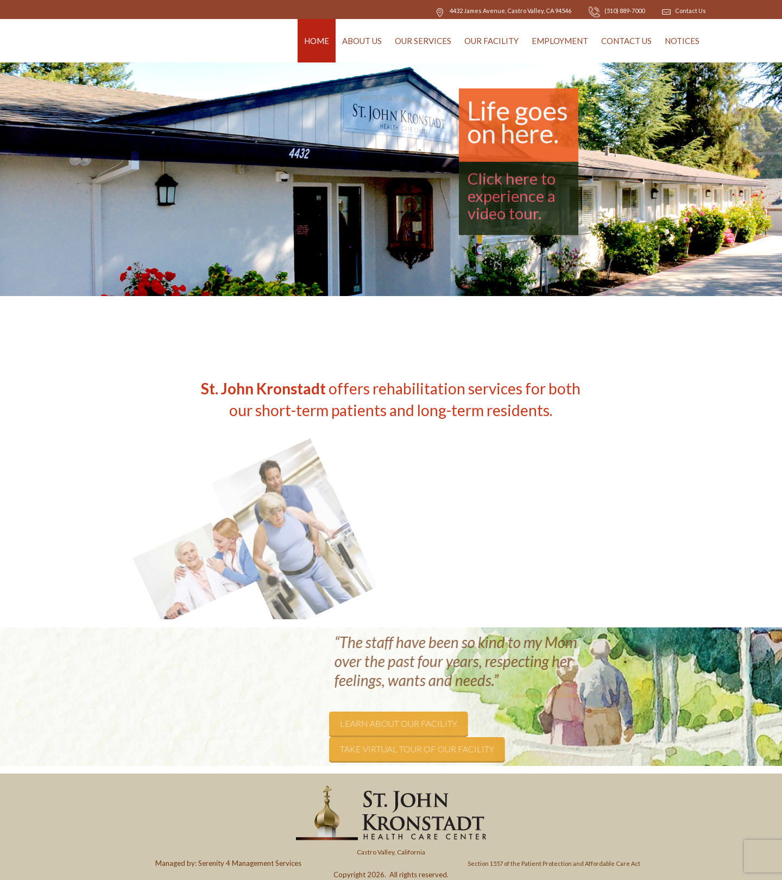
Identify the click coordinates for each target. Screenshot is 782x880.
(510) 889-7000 (617, 10)
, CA (510, 10)
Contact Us (690, 10)
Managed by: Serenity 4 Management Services (228, 863)
